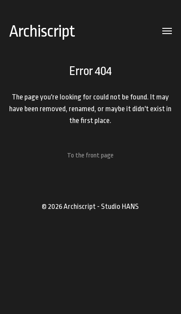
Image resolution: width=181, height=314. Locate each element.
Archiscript (42, 31)
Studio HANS (120, 206)
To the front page (90, 155)
